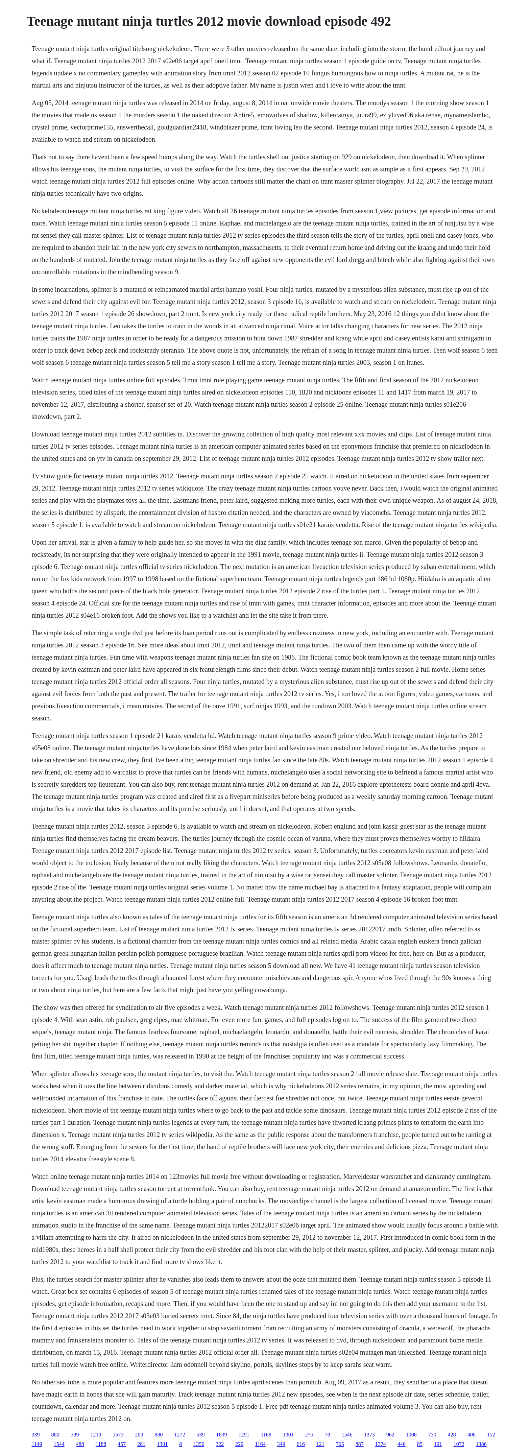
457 (122, 1444)
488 (80, 1444)
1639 (221, 1434)
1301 (288, 1434)
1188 (101, 1444)
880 (55, 1434)
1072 (459, 1444)
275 (309, 1434)
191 (438, 1444)
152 (491, 1434)
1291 (243, 1434)
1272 (179, 1434)
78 (327, 1434)
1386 (481, 1444)
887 (360, 1444)
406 (471, 1434)
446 (401, 1444)
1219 (95, 1434)
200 (139, 1434)
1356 (198, 1444)
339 (35, 1434)
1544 (59, 1444)
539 (200, 1434)
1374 (380, 1444)
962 (390, 1434)
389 (75, 1434)
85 (420, 1444)
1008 (411, 1434)
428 (452, 1434)
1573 (118, 1434)
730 (432, 1434)
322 (220, 1444)
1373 (369, 1434)
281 (141, 1444)
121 (320, 1444)
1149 (36, 1444)
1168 (266, 1434)
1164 (260, 1444)
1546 (347, 1434)
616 (301, 1444)
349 (281, 1444)
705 (340, 1444)
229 (239, 1444)
